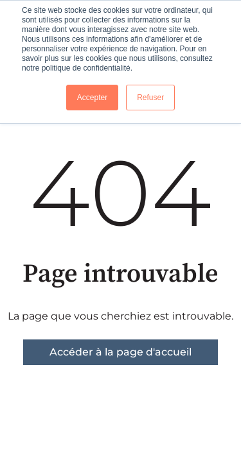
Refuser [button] (150, 97)
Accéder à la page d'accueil (120, 352)
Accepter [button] (92, 97)
